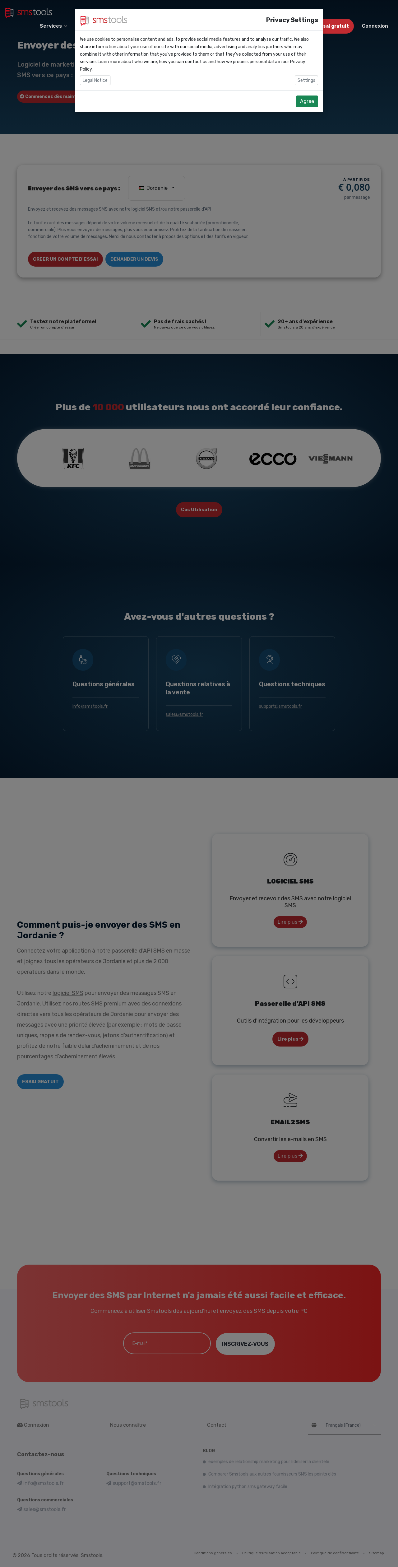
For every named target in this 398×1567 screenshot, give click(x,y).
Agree (307, 87)
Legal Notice (95, 66)
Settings (306, 66)
